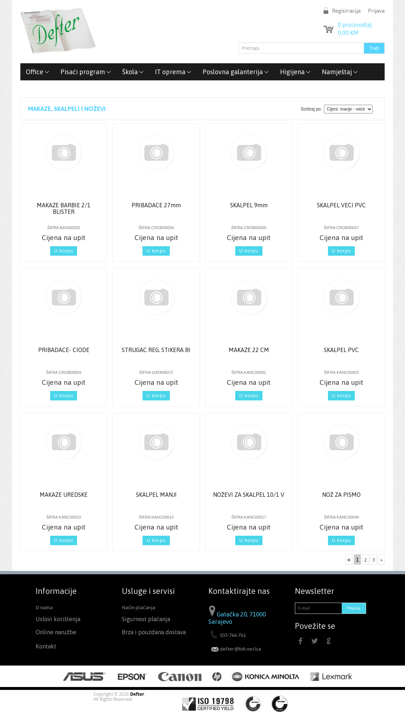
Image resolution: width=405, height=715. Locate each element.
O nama (44, 607)
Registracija (346, 11)
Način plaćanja (138, 607)
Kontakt (46, 646)
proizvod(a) (355, 24)
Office (37, 72)
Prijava (376, 11)
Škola (133, 72)
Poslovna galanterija (235, 72)
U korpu (63, 250)
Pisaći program (85, 72)
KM (348, 32)
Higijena (295, 72)
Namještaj (340, 72)
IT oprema (173, 72)
